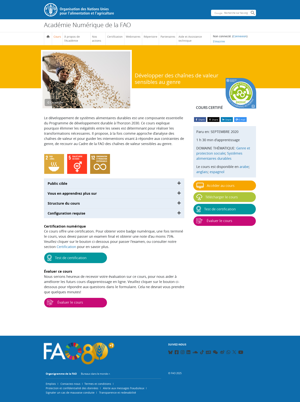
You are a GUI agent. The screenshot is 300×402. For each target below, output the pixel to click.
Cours (57, 36)
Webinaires (133, 36)
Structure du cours (64, 203)
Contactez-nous (70, 384)
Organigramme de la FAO (61, 373)
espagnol (217, 171)
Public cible (57, 183)
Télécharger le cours (217, 197)
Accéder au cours (215, 185)
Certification (115, 36)
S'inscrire (219, 41)
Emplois (51, 384)
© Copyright (55, 102)
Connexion (240, 36)
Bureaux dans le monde (94, 373)
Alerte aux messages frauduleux (123, 388)
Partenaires (168, 36)
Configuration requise (66, 213)
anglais (202, 171)
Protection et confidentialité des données (72, 388)
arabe (244, 166)
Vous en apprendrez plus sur (72, 193)
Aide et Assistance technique (190, 39)
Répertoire (150, 36)
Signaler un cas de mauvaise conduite (70, 392)
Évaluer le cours (65, 303)
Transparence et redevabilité (117, 392)
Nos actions (96, 39)
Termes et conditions (97, 384)
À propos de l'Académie (72, 39)
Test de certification (66, 257)
